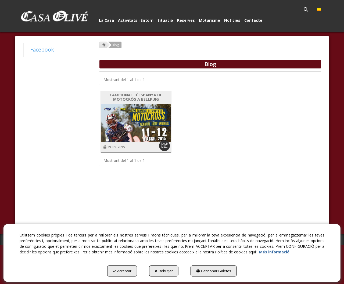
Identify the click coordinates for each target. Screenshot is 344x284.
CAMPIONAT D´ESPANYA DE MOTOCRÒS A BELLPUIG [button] (136, 97)
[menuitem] (306, 9)
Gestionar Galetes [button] (213, 270)
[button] (54, 16)
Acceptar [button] (122, 270)
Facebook (42, 49)
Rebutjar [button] (164, 270)
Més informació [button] (274, 251)
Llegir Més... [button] (165, 145)
